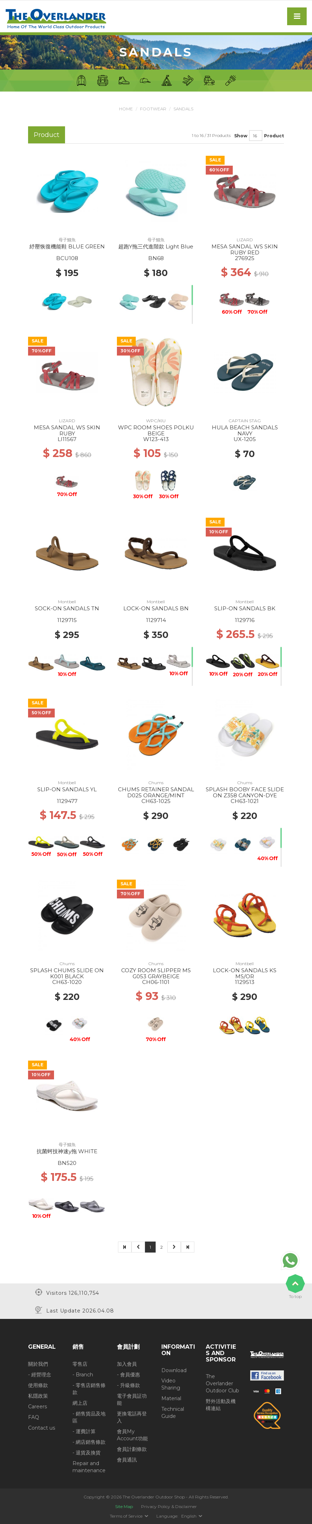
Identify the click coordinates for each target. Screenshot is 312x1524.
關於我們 (38, 1363)
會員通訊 (127, 1459)
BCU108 (67, 258)
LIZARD (245, 239)
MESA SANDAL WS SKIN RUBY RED (244, 249)
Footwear (152, 108)
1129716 (244, 620)
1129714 (156, 620)
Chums (155, 782)
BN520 (67, 1163)
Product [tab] (46, 135)
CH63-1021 (245, 801)
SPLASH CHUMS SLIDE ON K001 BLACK (67, 973)
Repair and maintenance (89, 1466)
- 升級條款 (128, 1385)
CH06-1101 (156, 982)
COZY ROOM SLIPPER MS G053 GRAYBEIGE (156, 973)
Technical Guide (172, 1412)
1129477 (67, 801)
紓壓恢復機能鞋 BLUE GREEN (67, 246)
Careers (37, 1406)
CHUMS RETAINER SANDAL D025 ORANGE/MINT (156, 792)
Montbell (67, 601)
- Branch (82, 1374)
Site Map (124, 1506)
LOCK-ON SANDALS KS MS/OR (244, 973)
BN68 (156, 258)
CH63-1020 (67, 982)
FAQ (33, 1417)
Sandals (183, 108)
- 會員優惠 (128, 1374)
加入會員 (127, 1363)
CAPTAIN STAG (244, 420)
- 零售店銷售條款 (89, 1388)
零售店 (79, 1363)
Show (240, 135)
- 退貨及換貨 (86, 1452)
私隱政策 (38, 1395)
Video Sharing (170, 1384)
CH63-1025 (156, 801)
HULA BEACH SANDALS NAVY (245, 430)
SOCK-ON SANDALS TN (67, 608)
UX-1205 (244, 439)
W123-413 (156, 439)
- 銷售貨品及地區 (89, 1417)
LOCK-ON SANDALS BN (156, 608)
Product (274, 135)
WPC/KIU (156, 420)
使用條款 (38, 1385)
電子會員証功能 (132, 1399)
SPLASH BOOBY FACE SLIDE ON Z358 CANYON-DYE (245, 792)
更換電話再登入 (132, 1417)
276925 (244, 258)
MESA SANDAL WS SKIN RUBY (67, 430)
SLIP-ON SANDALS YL (67, 789)
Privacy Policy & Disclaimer (169, 1506)
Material (171, 1398)
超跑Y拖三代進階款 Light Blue (155, 246)
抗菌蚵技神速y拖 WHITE (67, 1151)
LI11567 (67, 439)
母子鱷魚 (67, 239)
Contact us (41, 1427)
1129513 (244, 982)
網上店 (79, 1402)
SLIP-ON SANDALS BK (244, 608)
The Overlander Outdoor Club (222, 1383)
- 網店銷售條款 (89, 1441)
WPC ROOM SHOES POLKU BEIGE (156, 430)
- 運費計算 (84, 1431)
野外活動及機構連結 (221, 1404)
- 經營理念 (39, 1374)
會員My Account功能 (132, 1434)
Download (174, 1370)
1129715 (67, 620)
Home (125, 108)
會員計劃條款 (132, 1449)
